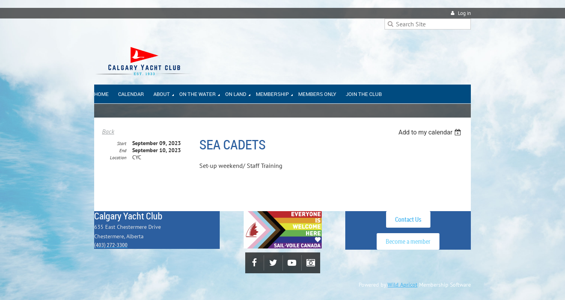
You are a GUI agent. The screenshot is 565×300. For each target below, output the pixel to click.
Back (108, 131)
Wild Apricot (402, 284)
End (122, 150)
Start (121, 143)
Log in (464, 13)
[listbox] (430, 132)
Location (118, 157)
